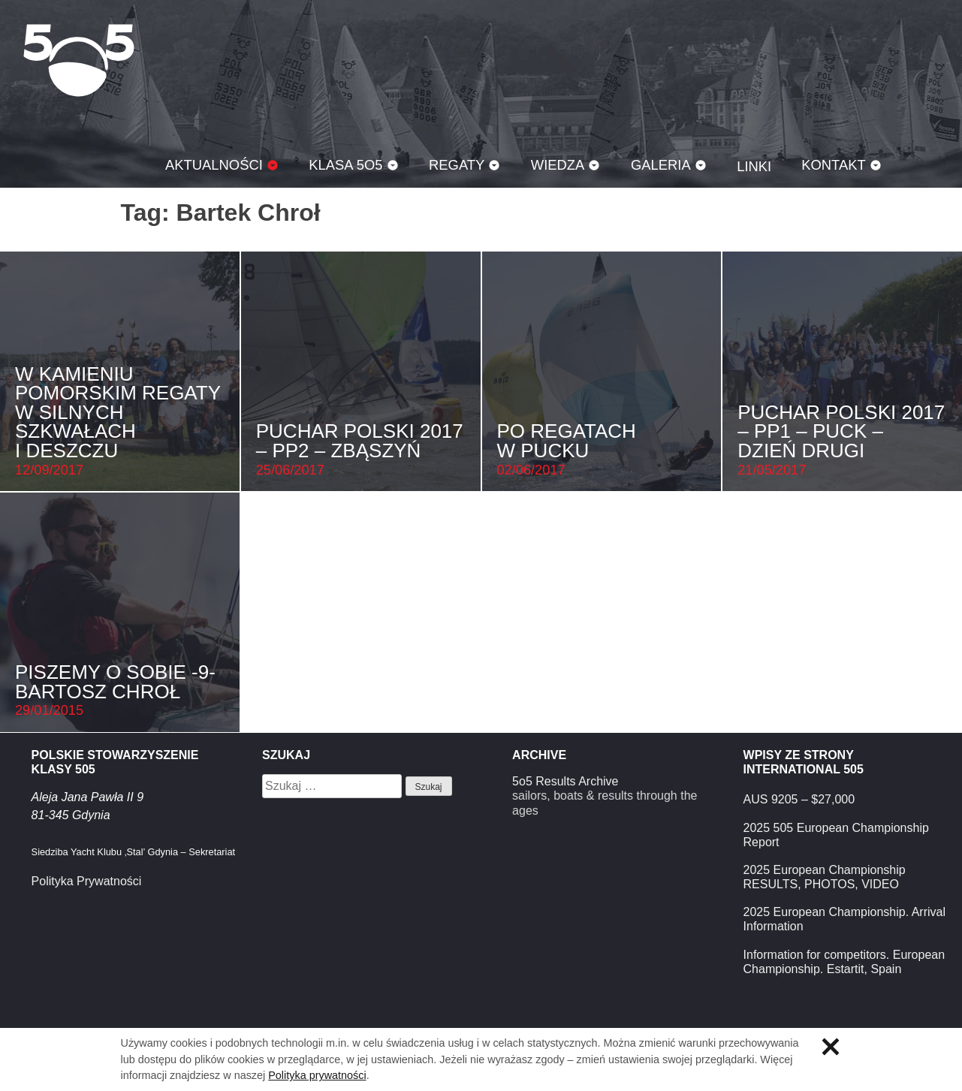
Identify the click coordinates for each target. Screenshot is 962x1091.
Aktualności (214, 165)
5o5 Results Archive (565, 781)
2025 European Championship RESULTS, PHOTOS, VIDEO (824, 877)
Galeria (661, 165)
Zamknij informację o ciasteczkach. (830, 1046)
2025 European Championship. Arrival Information (844, 919)
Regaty (456, 165)
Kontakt (833, 165)
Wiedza (558, 165)
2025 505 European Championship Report (836, 834)
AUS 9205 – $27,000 (799, 799)
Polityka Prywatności (87, 881)
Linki (754, 166)
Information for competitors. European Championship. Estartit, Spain (844, 961)
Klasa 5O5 (78, 60)
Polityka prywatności (317, 1075)
